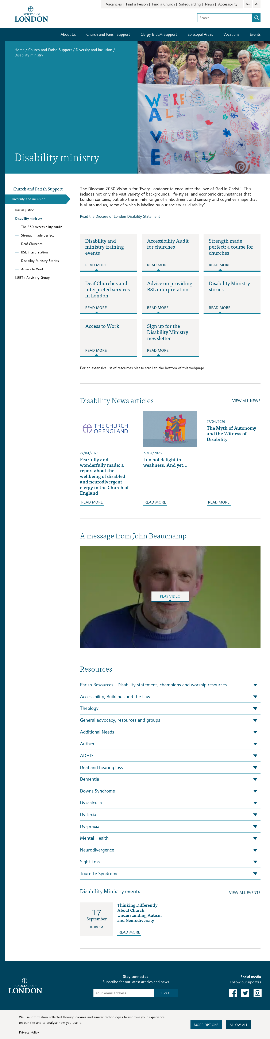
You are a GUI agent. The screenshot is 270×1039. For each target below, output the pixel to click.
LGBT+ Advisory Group (32, 278)
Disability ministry (28, 218)
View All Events (245, 892)
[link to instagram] (258, 993)
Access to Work (32, 269)
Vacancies (114, 4)
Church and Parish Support (108, 34)
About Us (68, 34)
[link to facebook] (233, 993)
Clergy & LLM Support (158, 34)
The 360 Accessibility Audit (41, 227)
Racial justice (24, 210)
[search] (256, 17)
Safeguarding (190, 4)
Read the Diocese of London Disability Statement (120, 216)
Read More (96, 265)
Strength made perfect (37, 235)
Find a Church (163, 4)
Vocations (231, 34)
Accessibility (228, 4)
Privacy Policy (29, 1032)
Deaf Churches (32, 244)
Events (255, 34)
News (209, 4)
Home (19, 50)
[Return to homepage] (31, 13)
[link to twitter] (245, 993)
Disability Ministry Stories (40, 261)
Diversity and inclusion (94, 50)
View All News (246, 400)
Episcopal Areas (200, 34)
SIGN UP (165, 993)
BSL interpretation (34, 252)
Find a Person (137, 4)
